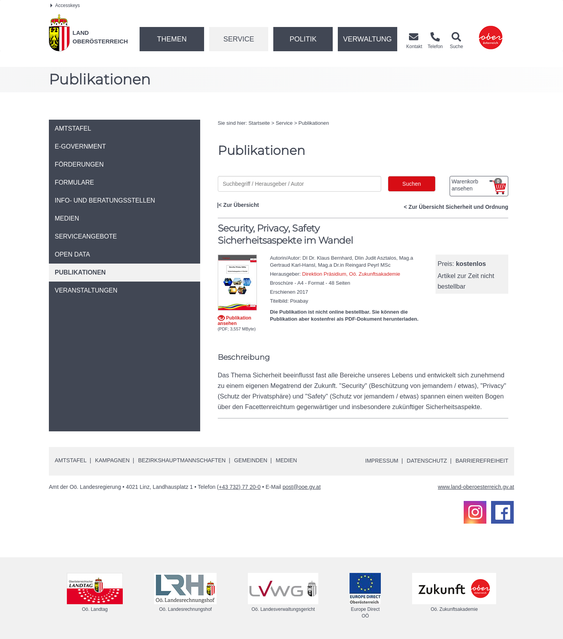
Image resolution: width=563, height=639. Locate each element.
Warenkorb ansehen (477, 185)
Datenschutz (427, 461)
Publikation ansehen (234, 320)
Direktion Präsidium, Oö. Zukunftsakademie (351, 274)
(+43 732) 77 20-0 (239, 487)
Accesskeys (65, 5)
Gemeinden (250, 460)
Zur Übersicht (241, 205)
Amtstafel (70, 460)
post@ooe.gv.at (302, 487)
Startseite (259, 123)
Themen (171, 39)
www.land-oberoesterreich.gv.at (476, 487)
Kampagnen (112, 460)
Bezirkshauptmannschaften (182, 460)
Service (238, 39)
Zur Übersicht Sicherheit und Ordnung (458, 207)
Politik (303, 39)
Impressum (381, 461)
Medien (286, 460)
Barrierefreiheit (481, 461)
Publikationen (313, 123)
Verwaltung (367, 39)
